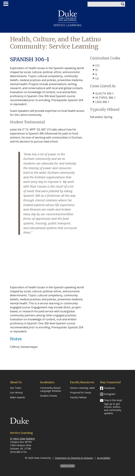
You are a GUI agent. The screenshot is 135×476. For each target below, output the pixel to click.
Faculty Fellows (78, 397)
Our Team (15, 387)
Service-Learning (68, 25)
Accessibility (103, 457)
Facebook (109, 388)
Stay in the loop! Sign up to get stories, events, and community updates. (113, 407)
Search (122, 4)
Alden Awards (17, 397)
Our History (16, 392)
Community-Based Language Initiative (50, 389)
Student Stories (48, 395)
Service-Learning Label (82, 387)
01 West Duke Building (22, 438)
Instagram (109, 394)
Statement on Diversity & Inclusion (74, 457)
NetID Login (67, 466)
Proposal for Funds (80, 392)
